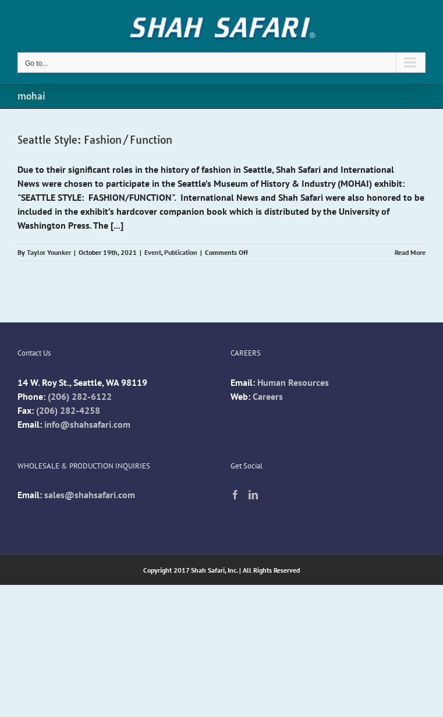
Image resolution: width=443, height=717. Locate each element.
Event (152, 252)
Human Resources (293, 382)
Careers (268, 396)
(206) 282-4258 (68, 410)
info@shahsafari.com (87, 424)
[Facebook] (235, 494)
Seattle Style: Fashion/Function (94, 140)
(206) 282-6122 (80, 396)
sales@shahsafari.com (89, 495)
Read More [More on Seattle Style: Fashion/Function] (410, 252)
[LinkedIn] (253, 494)
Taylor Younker (49, 252)
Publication (180, 252)
